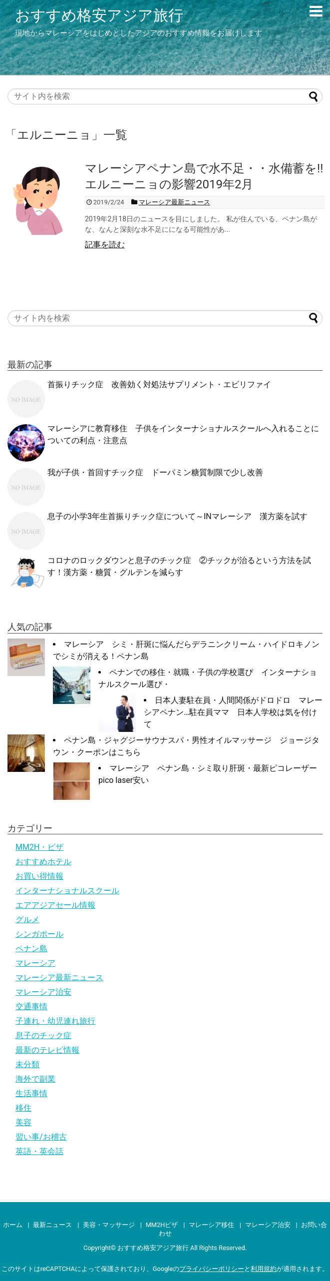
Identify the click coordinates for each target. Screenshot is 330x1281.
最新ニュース (52, 1225)
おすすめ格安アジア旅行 (99, 15)
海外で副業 (35, 1079)
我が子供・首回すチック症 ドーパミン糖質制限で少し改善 (155, 472)
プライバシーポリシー (211, 1269)
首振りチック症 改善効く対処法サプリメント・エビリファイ (159, 384)
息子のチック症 (43, 1035)
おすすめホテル (43, 861)
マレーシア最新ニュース (59, 977)
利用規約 (264, 1269)
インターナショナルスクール (67, 890)
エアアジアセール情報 (55, 905)
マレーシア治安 (43, 992)
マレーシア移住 (211, 1225)
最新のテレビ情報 (47, 1050)
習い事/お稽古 (41, 1137)
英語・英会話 (39, 1151)
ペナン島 (31, 948)
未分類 (27, 1064)
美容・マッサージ (109, 1225)
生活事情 (31, 1093)
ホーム (12, 1225)
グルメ (27, 919)
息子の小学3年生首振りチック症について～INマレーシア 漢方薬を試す (177, 516)
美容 (23, 1122)
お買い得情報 (39, 876)
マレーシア (35, 963)
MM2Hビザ (162, 1225)
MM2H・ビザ (39, 847)
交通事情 (31, 1006)
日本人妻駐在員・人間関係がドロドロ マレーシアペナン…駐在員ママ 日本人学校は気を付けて (233, 712)
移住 (23, 1108)
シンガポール (39, 934)
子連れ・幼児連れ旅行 (55, 1021)
